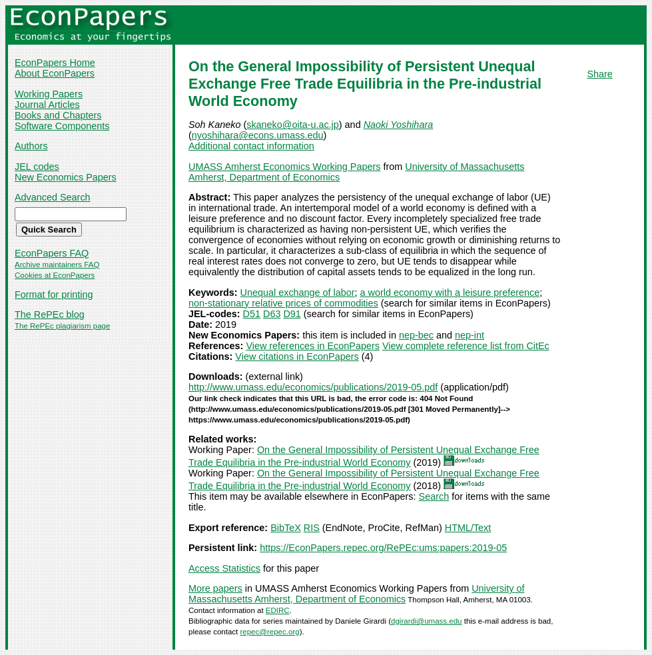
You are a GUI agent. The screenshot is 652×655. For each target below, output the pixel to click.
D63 (271, 314)
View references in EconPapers (313, 345)
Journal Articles (47, 104)
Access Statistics (224, 568)
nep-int (469, 335)
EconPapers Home (55, 62)
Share (599, 74)
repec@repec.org (269, 632)
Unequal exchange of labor (297, 292)
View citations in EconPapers (296, 356)
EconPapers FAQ (52, 253)
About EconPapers (55, 73)
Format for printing (54, 294)
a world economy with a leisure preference (450, 292)
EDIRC (278, 610)
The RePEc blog (50, 314)
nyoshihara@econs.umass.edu (258, 135)
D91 (291, 314)
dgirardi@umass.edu (426, 621)
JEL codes (37, 166)
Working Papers (49, 94)
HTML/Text (468, 527)
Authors (31, 146)
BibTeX (285, 527)
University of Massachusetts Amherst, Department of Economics (356, 593)
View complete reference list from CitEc (465, 345)
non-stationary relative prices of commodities (283, 303)
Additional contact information (251, 146)
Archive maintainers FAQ (57, 265)
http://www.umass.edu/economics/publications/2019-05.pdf (313, 387)
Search (434, 496)
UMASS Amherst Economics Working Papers (284, 166)
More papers (215, 588)
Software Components (62, 126)
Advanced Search (53, 197)
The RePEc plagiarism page (62, 326)
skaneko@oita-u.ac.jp (292, 124)
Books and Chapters (58, 115)
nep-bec (416, 335)
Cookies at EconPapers (55, 275)
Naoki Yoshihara (399, 124)
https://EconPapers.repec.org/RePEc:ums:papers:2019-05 (383, 547)
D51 (251, 314)
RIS (312, 527)
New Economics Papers (66, 177)
